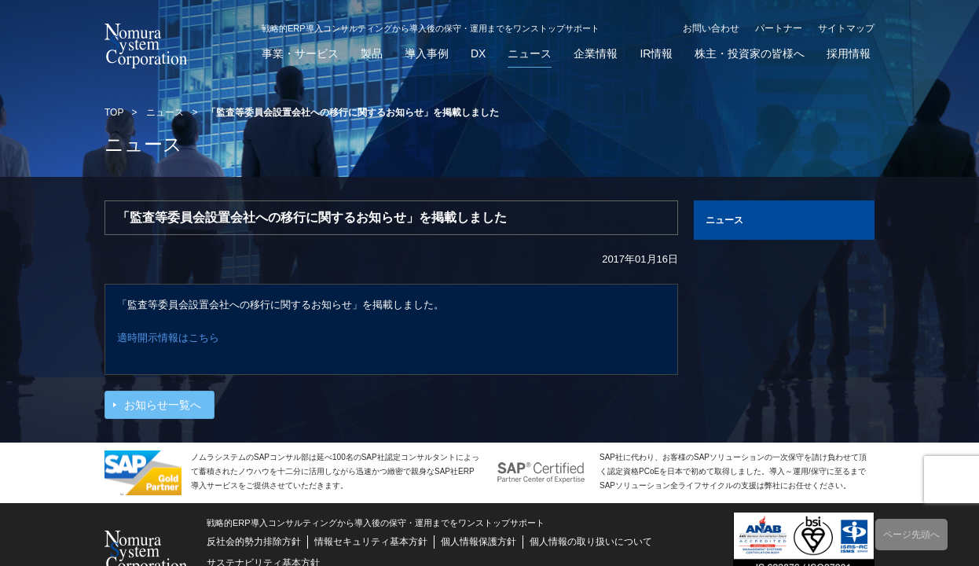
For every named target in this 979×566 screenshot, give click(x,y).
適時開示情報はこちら (168, 338)
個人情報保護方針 (478, 541)
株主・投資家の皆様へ (750, 54)
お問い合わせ (711, 28)
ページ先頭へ (911, 534)
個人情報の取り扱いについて (591, 541)
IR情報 (656, 54)
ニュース (530, 54)
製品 (372, 54)
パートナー (778, 28)
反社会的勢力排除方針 (254, 541)
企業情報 (596, 54)
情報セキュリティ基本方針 (370, 541)
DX (478, 54)
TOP (113, 112)
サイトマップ (846, 28)
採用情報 (849, 54)
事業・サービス (300, 54)
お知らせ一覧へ (162, 405)
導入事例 (427, 54)
